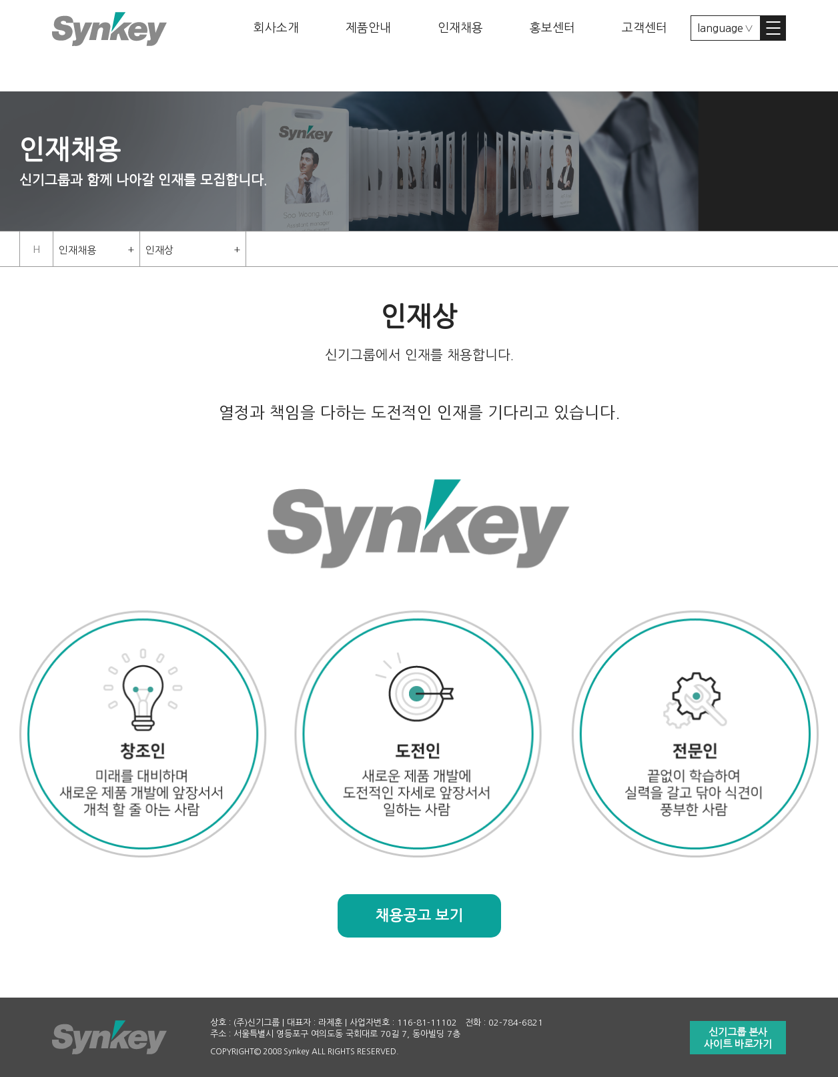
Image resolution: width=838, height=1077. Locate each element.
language (720, 28)
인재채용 (460, 28)
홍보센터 (552, 28)
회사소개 (276, 28)
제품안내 (368, 28)
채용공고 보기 (419, 915)
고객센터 (644, 28)
